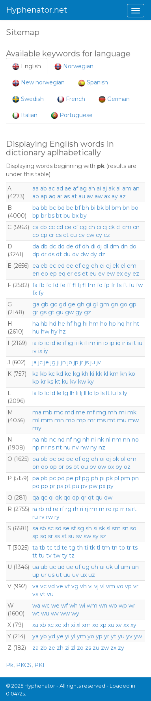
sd (58, 528)
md (69, 412)
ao (35, 196)
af (75, 188)
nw (84, 447)
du (67, 254)
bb (44, 207)
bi (93, 207)
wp (123, 605)
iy (46, 350)
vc (43, 586)
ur (44, 574)
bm (116, 207)
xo (95, 624)
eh (94, 265)
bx (75, 215)
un (135, 566)
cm (126, 227)
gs (43, 312)
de (69, 246)
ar (59, 196)
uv (75, 574)
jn (63, 362)
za (35, 647)
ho (103, 323)
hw (45, 331)
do (132, 246)
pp (44, 486)
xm (86, 624)
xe (58, 624)
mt (111, 420)
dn (124, 246)
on (35, 466)
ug (85, 566)
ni (93, 439)
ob (44, 458)
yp (99, 636)
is (129, 343)
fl (84, 285)
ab (43, 188)
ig (70, 343)
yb (43, 636)
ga (35, 304)
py (110, 486)
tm (106, 547)
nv (75, 447)
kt (57, 381)
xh (66, 624)
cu (73, 235)
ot (76, 466)
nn (126, 439)
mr (91, 420)
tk (92, 547)
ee (69, 265)
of (77, 458)
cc (51, 227)
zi (67, 647)
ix (40, 350)
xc (51, 624)
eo (44, 273)
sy (96, 536)
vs (35, 594)
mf (91, 412)
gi (88, 304)
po (35, 486)
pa (35, 478)
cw (90, 235)
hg (77, 323)
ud (61, 566)
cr (51, 235)
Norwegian (73, 66)
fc (48, 285)
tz (72, 555)
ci (99, 227)
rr (122, 509)
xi (73, 624)
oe (69, 458)
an (136, 188)
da (35, 246)
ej (108, 265)
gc (53, 304)
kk (99, 373)
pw (93, 486)
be (69, 207)
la (34, 393)
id (52, 343)
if (64, 343)
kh (85, 373)
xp (103, 624)
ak (111, 188)
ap (44, 196)
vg (74, 586)
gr (35, 312)
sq (43, 536)
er (70, 273)
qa (35, 497)
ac (51, 188)
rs (128, 509)
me (80, 412)
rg (68, 509)
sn (125, 528)
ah (91, 188)
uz (91, 574)
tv (49, 555)
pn (135, 478)
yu (121, 636)
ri (81, 509)
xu (111, 624)
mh (112, 412)
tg (72, 547)
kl (106, 373)
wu (45, 613)
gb (44, 304)
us (51, 574)
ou (84, 466)
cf (75, 227)
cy (99, 235)
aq (52, 196)
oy (119, 466)
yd (51, 636)
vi (90, 586)
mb (47, 412)
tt (34, 555)
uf (77, 566)
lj (81, 393)
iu (140, 343)
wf (64, 605)
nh (85, 439)
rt (134, 509)
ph (94, 478)
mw (133, 420)
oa (35, 458)
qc (44, 497)
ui (102, 566)
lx (119, 393)
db (44, 246)
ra (34, 509)
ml (35, 420)
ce (68, 227)
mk (131, 412)
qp (75, 497)
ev (101, 273)
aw (99, 196)
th (80, 547)
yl (73, 636)
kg (76, 373)
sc (51, 528)
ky (91, 381)
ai (99, 188)
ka (35, 373)
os (68, 466)
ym (81, 636)
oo (44, 466)
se (66, 528)
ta (35, 547)
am (126, 188)
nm (116, 439)
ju (92, 362)
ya (35, 636)
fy (41, 292)
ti (86, 547)
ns (51, 447)
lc (47, 393)
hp (112, 323)
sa (35, 528)
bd (61, 207)
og (85, 458)
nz (102, 447)
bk (100, 207)
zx (113, 647)
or (61, 466)
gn (114, 304)
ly (125, 393)
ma (36, 412)
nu (67, 447)
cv (81, 235)
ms (101, 420)
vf (67, 586)
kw (82, 381)
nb (44, 439)
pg (85, 478)
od (61, 458)
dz (102, 254)
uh (94, 566)
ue (69, 566)
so (133, 528)
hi (85, 323)
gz (87, 312)
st (64, 536)
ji (58, 362)
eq (61, 273)
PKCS (24, 665)
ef (77, 265)
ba (35, 207)
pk (109, 478)
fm (91, 285)
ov (92, 466)
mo (70, 420)
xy (133, 624)
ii (76, 343)
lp (96, 393)
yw (138, 636)
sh (89, 528)
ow (102, 466)
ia (34, 343)
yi (67, 636)
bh (85, 207)
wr (132, 605)
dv (75, 254)
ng (77, 439)
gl (95, 304)
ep (53, 273)
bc (52, 207)
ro (109, 509)
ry (57, 516)
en (35, 273)
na (35, 439)
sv (79, 536)
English (26, 66)
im (91, 343)
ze (51, 647)
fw (139, 285)
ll (85, 393)
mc (58, 412)
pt (68, 486)
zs (88, 647)
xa (35, 624)
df (77, 246)
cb (43, 227)
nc (52, 439)
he (61, 323)
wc (46, 605)
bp (35, 215)
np (35, 447)
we (55, 605)
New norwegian (38, 82)
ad (59, 188)
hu (35, 331)
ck (111, 227)
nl (108, 439)
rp (116, 509)
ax (107, 196)
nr (44, 447)
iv (34, 350)
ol (123, 458)
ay (115, 196)
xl (78, 624)
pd (61, 478)
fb (42, 285)
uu (67, 574)
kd (59, 373)
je (46, 362)
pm (125, 478)
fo (100, 285)
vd (51, 586)
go (123, 304)
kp (35, 381)
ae (68, 188)
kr (43, 381)
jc (40, 362)
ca (35, 227)
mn (59, 420)
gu (59, 312)
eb (44, 265)
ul (116, 566)
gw (69, 312)
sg (80, 528)
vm (110, 586)
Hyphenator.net (36, 10)
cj (105, 227)
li (77, 393)
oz (127, 466)
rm (93, 509)
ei (102, 265)
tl (98, 547)
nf (69, 439)
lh (72, 393)
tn (114, 547)
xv (119, 624)
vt (42, 594)
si (95, 528)
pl (116, 478)
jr (81, 362)
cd (59, 227)
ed (61, 265)
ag (83, 188)
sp (35, 536)
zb (43, 647)
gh (80, 304)
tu (42, 555)
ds (51, 254)
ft (125, 285)
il (85, 343)
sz (103, 536)
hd (52, 323)
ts (135, 547)
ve (59, 586)
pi (102, 478)
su (71, 536)
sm (116, 528)
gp (132, 304)
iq (118, 343)
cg (83, 227)
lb (40, 393)
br (44, 215)
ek (115, 265)
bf (77, 207)
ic (47, 343)
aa (35, 188)
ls (102, 393)
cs (59, 235)
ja (34, 362)
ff (69, 285)
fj (79, 285)
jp (76, 362)
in (99, 343)
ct (66, 235)
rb (41, 509)
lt (108, 393)
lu (113, 393)
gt (51, 312)
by (83, 215)
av (90, 196)
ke (68, 373)
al (118, 188)
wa (36, 605)
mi (122, 412)
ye (60, 636)
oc (52, 458)
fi (74, 285)
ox (111, 466)
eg (85, 265)
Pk (9, 665)
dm (114, 246)
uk (109, 566)
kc (51, 373)
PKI (39, 665)
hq (121, 323)
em (131, 265)
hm (94, 323)
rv (42, 516)
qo (67, 497)
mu (122, 420)
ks (50, 381)
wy (75, 613)
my (36, 428)
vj (96, 586)
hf (69, 323)
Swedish (28, 99)
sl (108, 528)
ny (93, 447)
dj (99, 246)
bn (126, 207)
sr (50, 536)
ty (64, 555)
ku (65, 381)
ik (80, 343)
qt (91, 497)
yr (106, 636)
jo (69, 362)
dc (52, 246)
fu (131, 285)
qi (51, 497)
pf (77, 478)
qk (58, 497)
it (134, 343)
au (81, 196)
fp (107, 285)
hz (62, 331)
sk (102, 528)
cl (118, 227)
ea (35, 265)
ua (35, 566)
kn (123, 373)
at (74, 196)
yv (129, 636)
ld (52, 393)
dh (85, 246)
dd (61, 246)
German (114, 99)
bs (51, 215)
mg (101, 412)
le (59, 393)
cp (44, 235)
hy (54, 331)
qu (99, 497)
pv (84, 486)
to (122, 547)
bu (67, 215)
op (53, 466)
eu (93, 273)
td (57, 547)
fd (55, 285)
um (125, 566)
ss (57, 536)
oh (94, 458)
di (93, 246)
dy (93, 254)
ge (71, 304)
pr (52, 486)
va (35, 586)
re (55, 509)
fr (113, 285)
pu (75, 486)
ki (92, 373)
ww (65, 613)
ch (91, 227)
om (131, 458)
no (135, 439)
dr (44, 254)
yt (113, 636)
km (114, 373)
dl (105, 246)
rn (101, 509)
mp (81, 420)
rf (62, 509)
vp (128, 586)
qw (108, 497)
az (122, 196)
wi (82, 605)
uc (52, 566)
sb (43, 528)
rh (75, 509)
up (35, 574)
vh (83, 586)
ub (44, 566)
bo (134, 207)
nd (61, 439)
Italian (24, 115)
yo (91, 636)
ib (40, 343)
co (35, 235)
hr (129, 323)
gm (104, 304)
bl (107, 207)
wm (92, 605)
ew (110, 273)
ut (59, 574)
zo (80, 647)
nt (59, 447)
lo (90, 393)
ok (115, 458)
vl (102, 586)
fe (62, 285)
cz (107, 235)
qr (83, 497)
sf (73, 528)
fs (119, 285)
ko (132, 373)
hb (44, 323)
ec (52, 265)
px (102, 486)
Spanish (93, 82)
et (85, 273)
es (77, 273)
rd (48, 509)
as (67, 196)
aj (105, 188)
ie (59, 343)
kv (73, 381)
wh (73, 605)
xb (43, 624)
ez (135, 273)
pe (69, 478)
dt (59, 254)
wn (103, 605)
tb (42, 547)
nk (100, 439)
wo (113, 605)
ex (119, 273)
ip (112, 343)
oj (108, 458)
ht (136, 323)
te (64, 547)
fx (34, 292)
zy (121, 647)
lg (65, 393)
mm (47, 420)
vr (135, 586)
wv (55, 613)
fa (34, 285)
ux (83, 574)
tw (56, 555)
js (87, 362)
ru (35, 516)
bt (59, 215)
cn (136, 227)
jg (53, 362)
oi (102, 458)
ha (35, 323)
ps (60, 486)
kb (43, 373)
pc (52, 478)
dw (84, 254)
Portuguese (72, 115)
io (105, 343)
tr (129, 547)
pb (44, 478)
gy (78, 312)
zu (96, 647)
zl (73, 647)
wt (35, 613)
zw (105, 647)
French (71, 99)
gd (62, 304)
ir (123, 343)
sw (87, 536)
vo (120, 586)
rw (49, 516)
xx (126, 624)
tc (49, 547)
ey (127, 273)
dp (35, 254)
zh (60, 647)
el (123, 265)
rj (86, 509)
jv (99, 362)
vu (50, 594)
